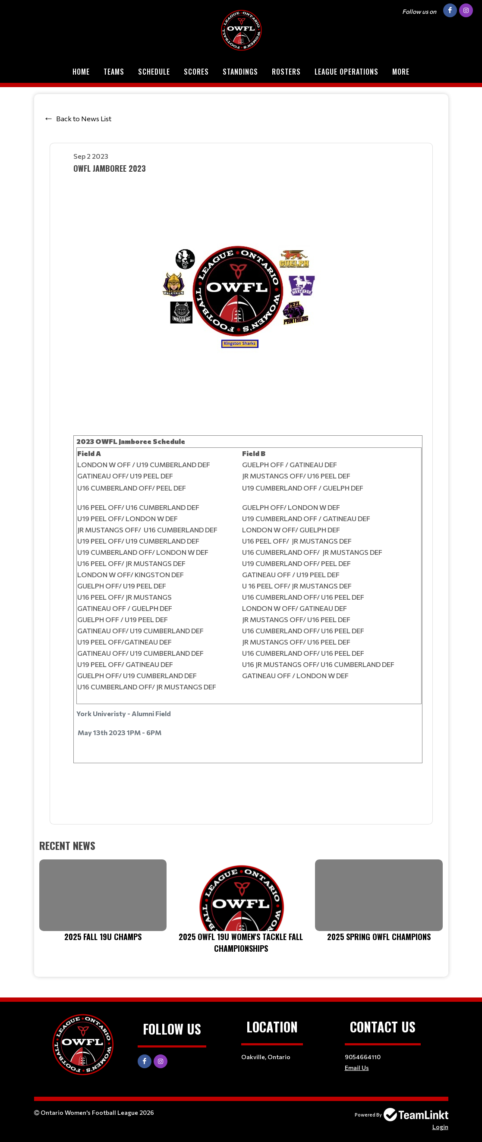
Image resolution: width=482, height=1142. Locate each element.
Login (440, 1126)
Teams (114, 71)
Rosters (286, 71)
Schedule (154, 71)
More (401, 71)
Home (81, 71)
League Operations (346, 71)
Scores (196, 71)
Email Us (357, 1067)
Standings (240, 71)
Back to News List (83, 118)
